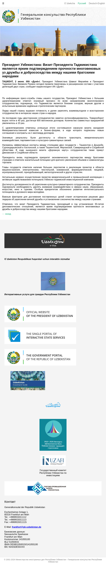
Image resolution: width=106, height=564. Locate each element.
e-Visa (53, 240)
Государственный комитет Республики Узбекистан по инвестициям (53, 473)
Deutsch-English (97, 3)
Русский (82, 3)
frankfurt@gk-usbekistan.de (26, 527)
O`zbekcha (69, 3)
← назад (6, 214)
